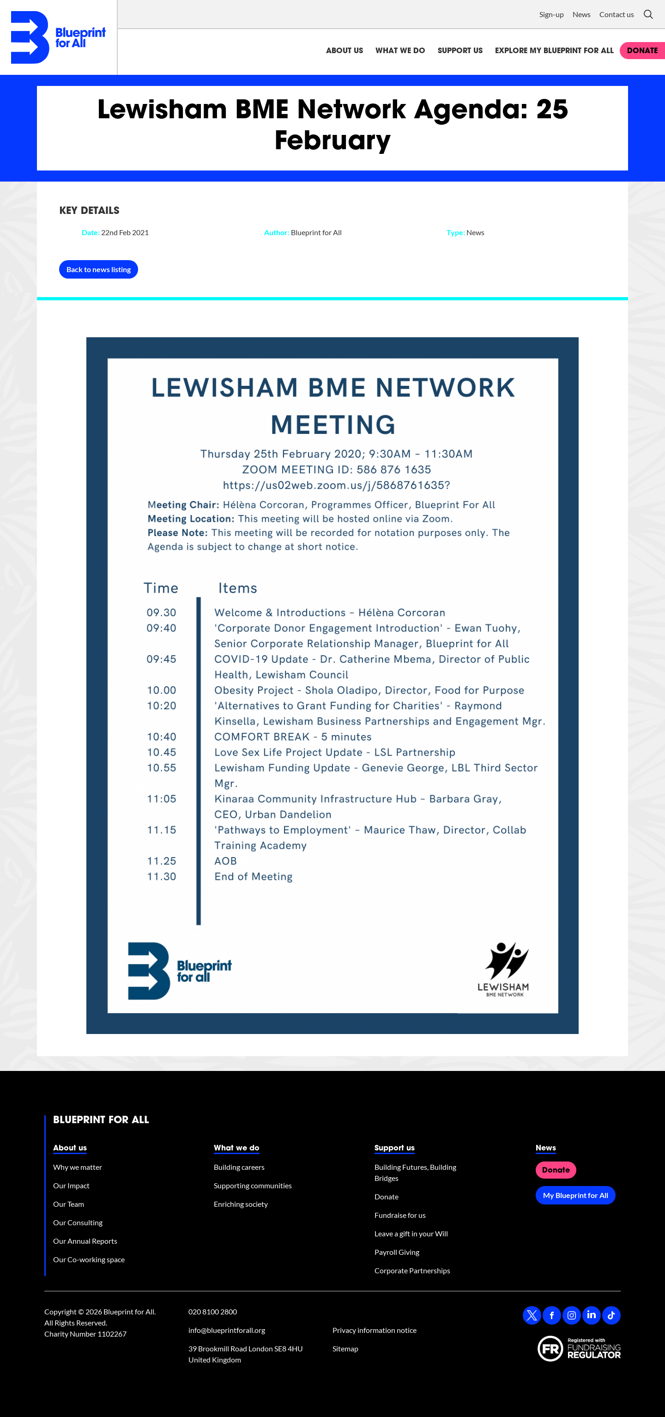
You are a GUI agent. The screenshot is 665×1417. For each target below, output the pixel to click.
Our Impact (71, 1185)
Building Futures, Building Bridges (415, 1172)
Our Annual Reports (85, 1240)
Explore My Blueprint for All (554, 51)
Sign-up (551, 14)
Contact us (616, 14)
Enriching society (241, 1203)
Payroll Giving (397, 1251)
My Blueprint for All (575, 1195)
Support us (460, 51)
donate (642, 51)
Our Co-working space (89, 1259)
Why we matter (77, 1166)
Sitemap (345, 1348)
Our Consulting (78, 1222)
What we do (400, 51)
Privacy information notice (374, 1330)
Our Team (68, 1203)
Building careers (239, 1166)
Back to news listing (98, 269)
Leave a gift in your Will (411, 1233)
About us (344, 51)
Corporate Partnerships (412, 1270)
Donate (387, 1196)
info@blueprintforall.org (226, 1330)
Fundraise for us (400, 1214)
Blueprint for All (101, 1121)
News (582, 14)
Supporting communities (253, 1185)
